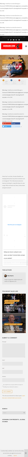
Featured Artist (14, 300)
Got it (15, 455)
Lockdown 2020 (7, 62)
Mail (3, 368)
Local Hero (13, 324)
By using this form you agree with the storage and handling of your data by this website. (13, 385)
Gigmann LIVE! (9, 302)
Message (4, 341)
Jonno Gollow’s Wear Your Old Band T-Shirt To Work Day (13, 328)
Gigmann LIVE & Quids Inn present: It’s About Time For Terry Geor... (13, 308)
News (4, 60)
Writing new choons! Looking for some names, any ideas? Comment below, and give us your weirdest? (14, 255)
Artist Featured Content (14, 60)
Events (20, 324)
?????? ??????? (15, 262)
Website (4, 376)
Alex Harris (7, 72)
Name (3, 360)
